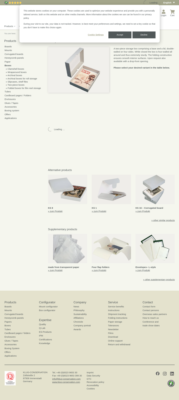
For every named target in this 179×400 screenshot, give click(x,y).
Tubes (8, 91)
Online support (115, 340)
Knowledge (44, 343)
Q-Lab (42, 328)
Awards (77, 329)
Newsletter (113, 329)
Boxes (8, 65)
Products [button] (9, 26)
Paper (8, 61)
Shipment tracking (117, 314)
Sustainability (80, 314)
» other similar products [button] (163, 220)
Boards (8, 46)
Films (110, 333)
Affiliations (78, 318)
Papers (8, 321)
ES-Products (45, 332)
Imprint (90, 372)
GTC (89, 379)
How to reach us (151, 318)
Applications (11, 118)
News (76, 306)
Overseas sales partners (155, 314)
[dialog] (89, 24)
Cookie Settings (96, 35)
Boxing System (11, 348)
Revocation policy (95, 382)
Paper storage (115, 321)
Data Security (93, 375)
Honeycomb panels (14, 58)
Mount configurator (48, 306)
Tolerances (113, 325)
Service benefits (116, 306)
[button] (78, 70)
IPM (41, 335)
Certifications (45, 339)
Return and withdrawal (119, 344)
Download (113, 337)
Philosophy (78, 310)
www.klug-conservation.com (66, 382)
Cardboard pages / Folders (18, 95)
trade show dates (151, 325)
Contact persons (151, 310)
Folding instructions (117, 318)
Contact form (149, 306)
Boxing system (12, 110)
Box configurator (47, 310)
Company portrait (82, 325)
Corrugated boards (14, 54)
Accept (120, 35)
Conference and (151, 321)
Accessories (11, 106)
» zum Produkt (55, 211)
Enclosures (10, 99)
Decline (143, 35)
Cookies (91, 388)
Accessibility (93, 385)
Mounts (8, 50)
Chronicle (78, 321)
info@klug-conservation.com (66, 379)
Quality (42, 324)
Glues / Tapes (11, 103)
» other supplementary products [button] (159, 279)
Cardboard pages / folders (17, 333)
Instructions (113, 310)
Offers (8, 114)
